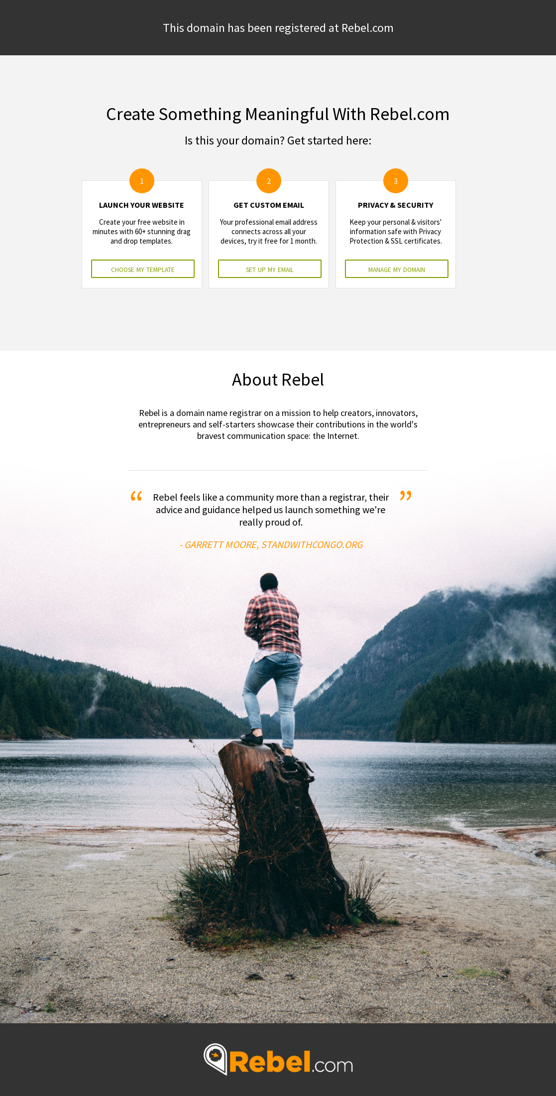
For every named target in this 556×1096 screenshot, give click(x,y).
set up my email (270, 268)
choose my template (143, 268)
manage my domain (396, 268)
